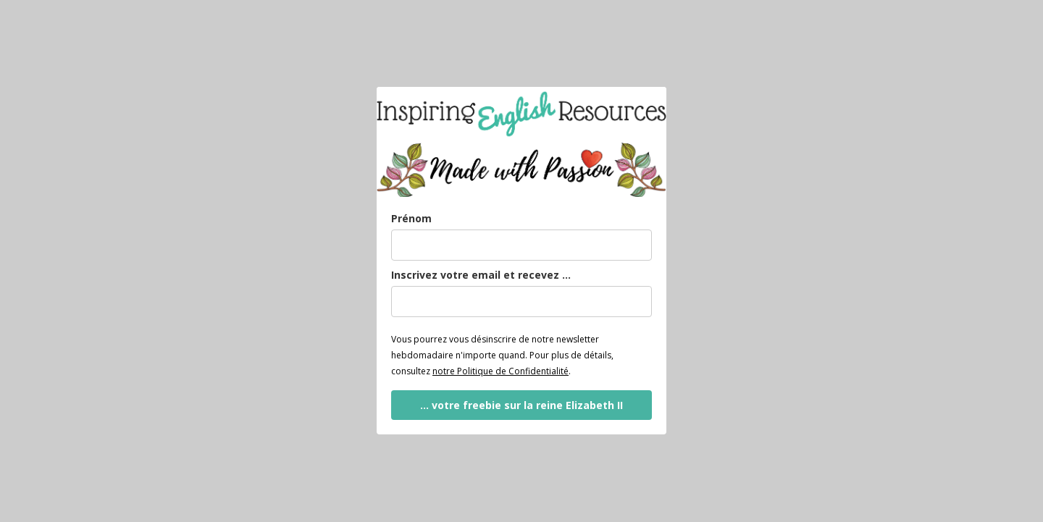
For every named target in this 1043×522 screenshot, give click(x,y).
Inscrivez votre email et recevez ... (481, 275)
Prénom (411, 218)
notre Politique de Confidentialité (500, 371)
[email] (521, 301)
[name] (521, 245)
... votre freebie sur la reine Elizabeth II (521, 405)
